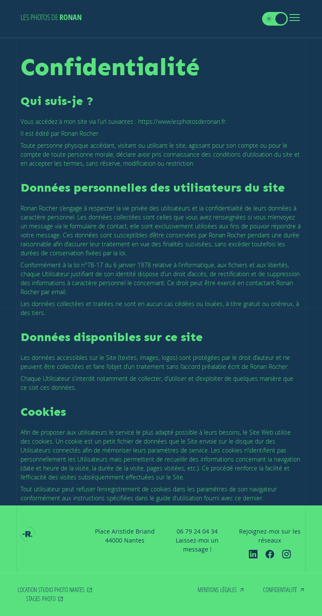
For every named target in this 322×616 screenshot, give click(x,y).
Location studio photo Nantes (51, 590)
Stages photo (41, 599)
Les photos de (51, 17)
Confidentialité (280, 590)
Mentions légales (217, 590)
